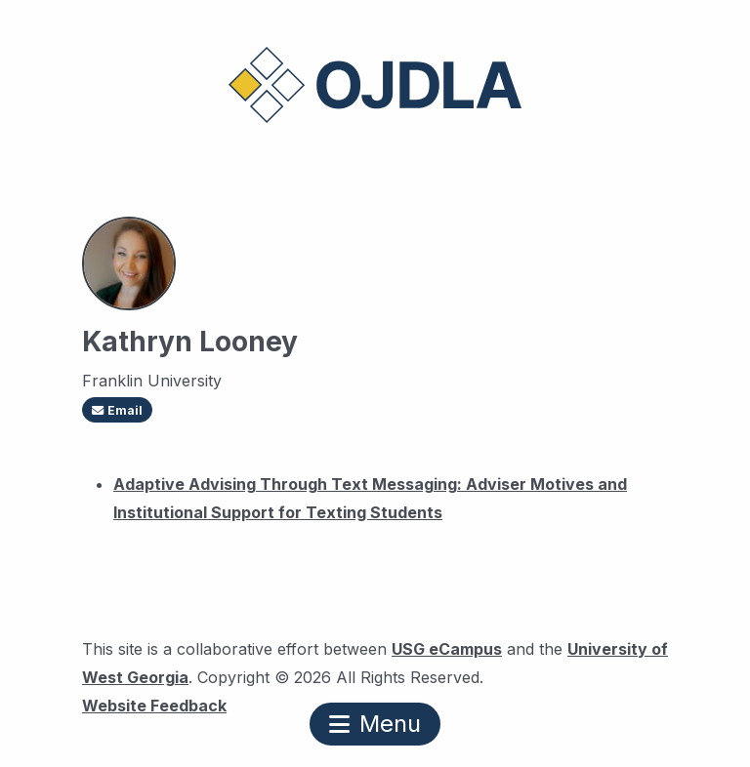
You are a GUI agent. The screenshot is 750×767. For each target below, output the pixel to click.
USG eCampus (447, 649)
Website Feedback (154, 703)
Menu (375, 723)
